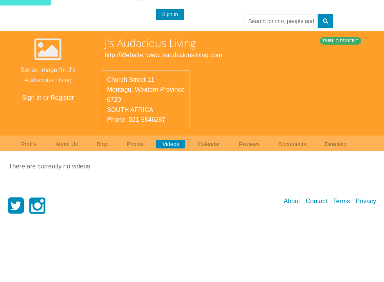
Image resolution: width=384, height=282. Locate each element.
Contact (316, 201)
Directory (336, 144)
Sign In (170, 14)
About (292, 201)
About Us (67, 144)
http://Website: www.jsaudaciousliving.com (163, 55)
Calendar (209, 144)
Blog (102, 144)
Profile (29, 144)
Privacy (366, 201)
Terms (341, 201)
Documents (292, 144)
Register (62, 97)
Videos (170, 144)
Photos (135, 144)
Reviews (249, 144)
